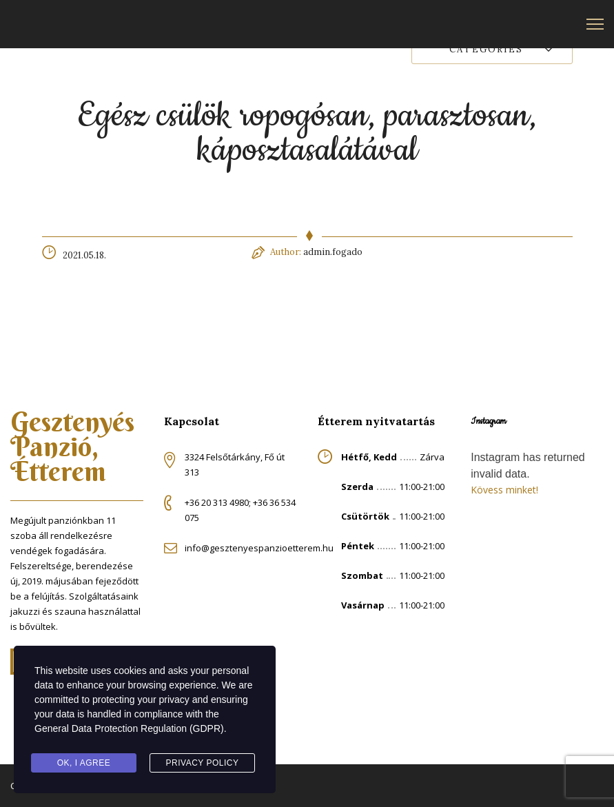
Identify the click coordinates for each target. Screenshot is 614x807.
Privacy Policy (202, 763)
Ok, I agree (84, 763)
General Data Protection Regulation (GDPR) (129, 728)
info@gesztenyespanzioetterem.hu (259, 548)
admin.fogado (332, 252)
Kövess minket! (504, 489)
